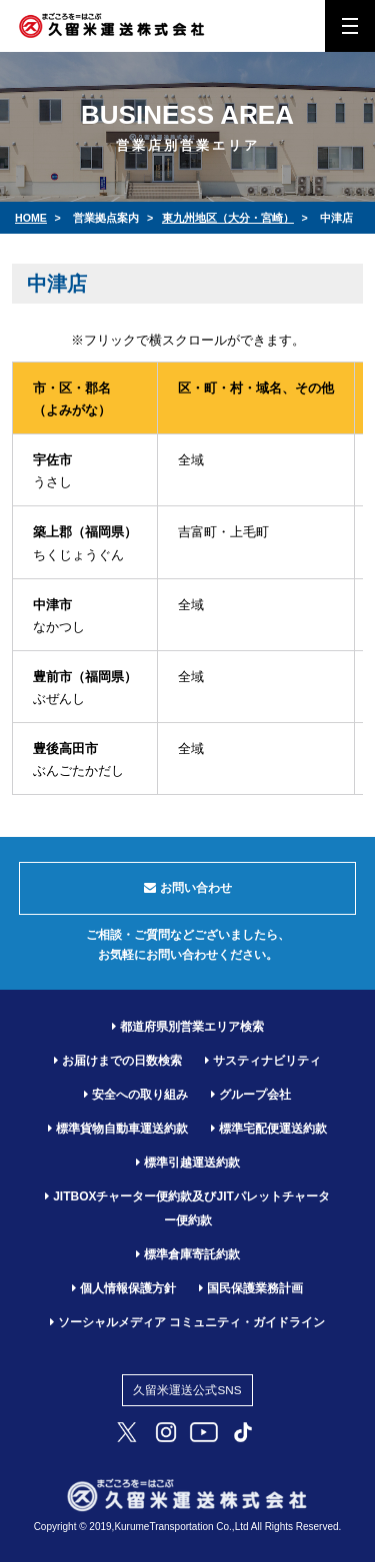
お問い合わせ (188, 888)
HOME (31, 218)
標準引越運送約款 (188, 1163)
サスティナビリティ (263, 1061)
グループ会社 (251, 1095)
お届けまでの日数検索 (118, 1061)
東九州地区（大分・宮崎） (228, 218)
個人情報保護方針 (124, 1288)
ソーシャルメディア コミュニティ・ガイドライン (187, 1322)
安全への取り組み (136, 1095)
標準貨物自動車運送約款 (118, 1129)
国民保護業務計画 (251, 1288)
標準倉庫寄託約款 (188, 1254)
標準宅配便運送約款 (269, 1129)
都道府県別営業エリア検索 (188, 1027)
